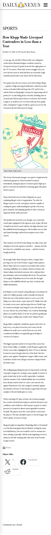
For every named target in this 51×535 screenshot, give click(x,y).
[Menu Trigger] (45, 4)
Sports (10, 28)
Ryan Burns (31, 52)
